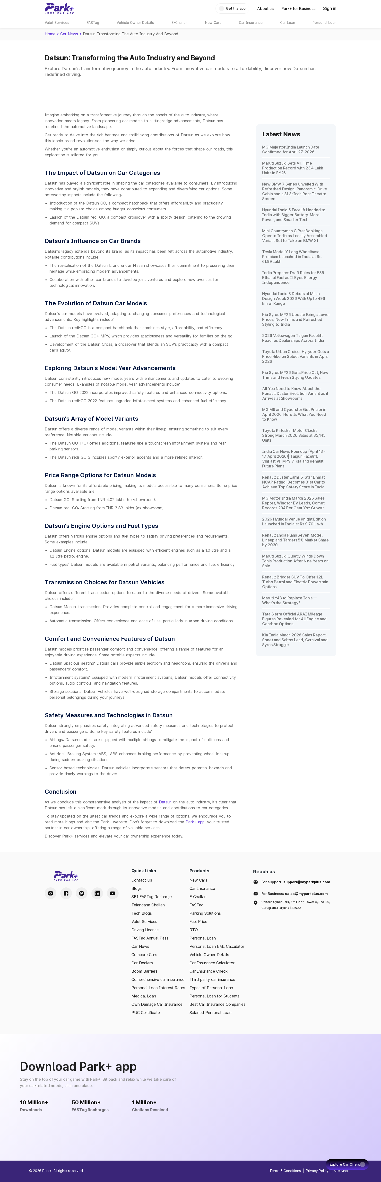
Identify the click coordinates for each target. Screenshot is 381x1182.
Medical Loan (143, 996)
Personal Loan (203, 938)
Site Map (341, 1171)
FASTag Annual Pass (149, 938)
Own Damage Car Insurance (156, 1004)
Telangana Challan (148, 905)
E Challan (198, 896)
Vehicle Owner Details (209, 954)
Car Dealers (142, 962)
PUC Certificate (145, 1012)
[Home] (59, 8)
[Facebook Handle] (66, 893)
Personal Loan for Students (215, 996)
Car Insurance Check (209, 971)
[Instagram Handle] (50, 893)
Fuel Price (198, 921)
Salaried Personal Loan (211, 1012)
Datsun (165, 802)
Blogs (136, 888)
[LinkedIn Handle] (97, 893)
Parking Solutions (205, 913)
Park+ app (195, 821)
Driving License (145, 929)
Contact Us (141, 880)
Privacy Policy (317, 1171)
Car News (69, 33)
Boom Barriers (144, 971)
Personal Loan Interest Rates (158, 987)
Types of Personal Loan (211, 987)
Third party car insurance (212, 979)
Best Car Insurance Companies (217, 1004)
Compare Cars (144, 954)
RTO (194, 929)
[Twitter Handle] (81, 893)
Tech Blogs (141, 913)
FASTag (196, 905)
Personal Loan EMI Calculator (217, 946)
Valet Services (144, 921)
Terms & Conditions (285, 1171)
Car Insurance (202, 888)
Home (50, 33)
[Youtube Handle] (113, 893)
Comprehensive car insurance (157, 979)
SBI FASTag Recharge (151, 896)
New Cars (198, 880)
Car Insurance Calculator (212, 962)
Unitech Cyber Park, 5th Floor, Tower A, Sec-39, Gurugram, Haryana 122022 (295, 905)
